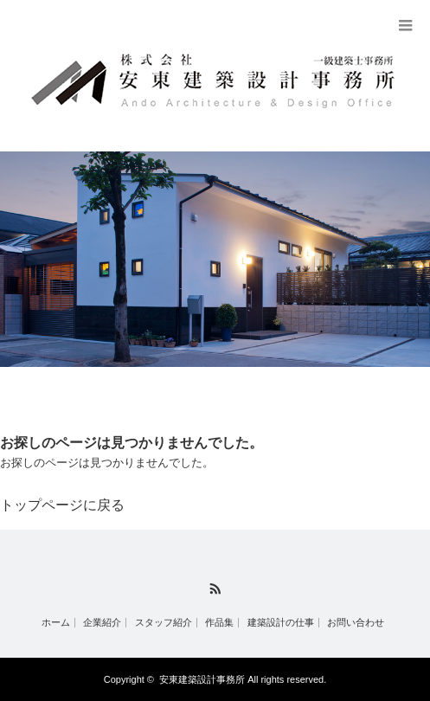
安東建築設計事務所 (202, 679)
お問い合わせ (355, 622)
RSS (215, 589)
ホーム (56, 622)
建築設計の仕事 (280, 622)
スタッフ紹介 (163, 622)
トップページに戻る (62, 505)
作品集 (219, 622)
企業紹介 (102, 622)
